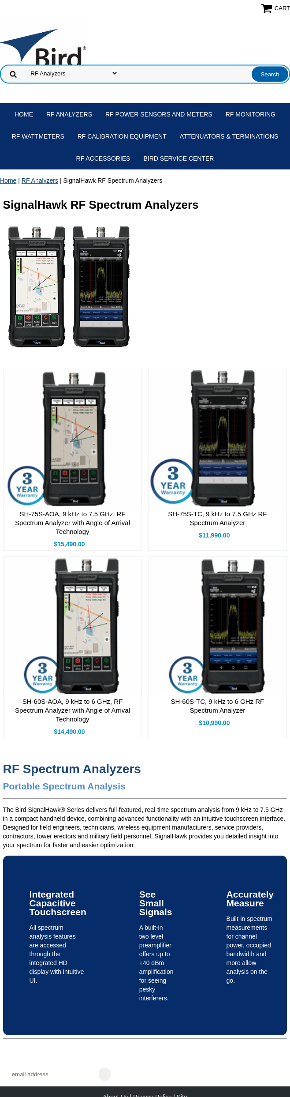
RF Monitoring (250, 114)
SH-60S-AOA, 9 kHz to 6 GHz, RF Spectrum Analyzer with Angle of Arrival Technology (72, 710)
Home (24, 114)
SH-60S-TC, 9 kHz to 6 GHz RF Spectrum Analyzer (217, 706)
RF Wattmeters (38, 136)
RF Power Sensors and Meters (158, 114)
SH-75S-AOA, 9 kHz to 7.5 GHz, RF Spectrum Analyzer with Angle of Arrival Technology (72, 522)
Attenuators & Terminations (229, 136)
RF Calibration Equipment (122, 136)
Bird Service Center (178, 158)
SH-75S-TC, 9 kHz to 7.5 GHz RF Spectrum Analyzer (217, 518)
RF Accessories (103, 158)
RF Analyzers (69, 114)
